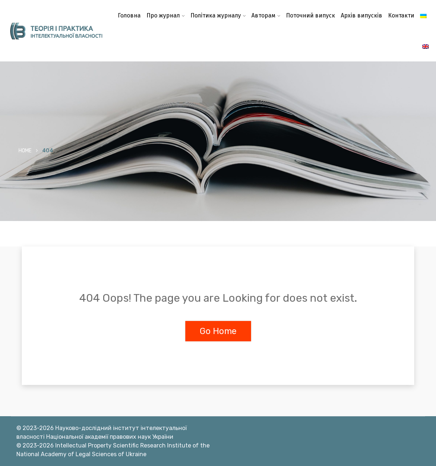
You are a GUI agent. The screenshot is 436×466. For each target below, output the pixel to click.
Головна (129, 15)
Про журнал (163, 15)
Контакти (401, 15)
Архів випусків (361, 15)
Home (25, 151)
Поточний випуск (310, 15)
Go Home (218, 331)
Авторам (263, 15)
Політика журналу (215, 15)
